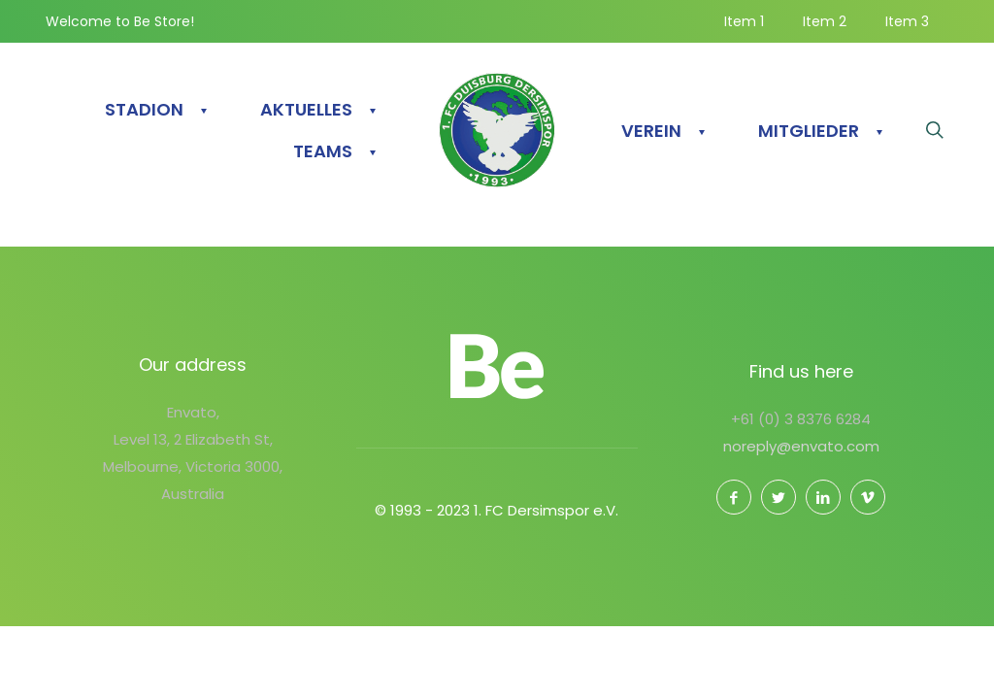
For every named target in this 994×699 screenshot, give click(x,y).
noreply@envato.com (801, 446)
